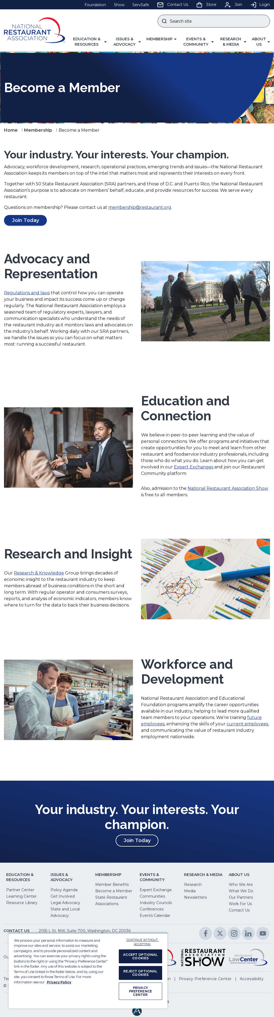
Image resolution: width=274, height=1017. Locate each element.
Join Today (141, 841)
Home (11, 130)
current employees (247, 723)
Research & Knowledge (39, 573)
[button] (88, 42)
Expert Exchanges (193, 467)
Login (260, 4)
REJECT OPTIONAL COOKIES (140, 973)
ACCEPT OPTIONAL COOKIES (140, 956)
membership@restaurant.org (139, 207)
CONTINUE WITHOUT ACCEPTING (142, 942)
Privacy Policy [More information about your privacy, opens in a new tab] (59, 982)
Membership (38, 130)
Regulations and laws (27, 292)
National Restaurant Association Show (228, 488)
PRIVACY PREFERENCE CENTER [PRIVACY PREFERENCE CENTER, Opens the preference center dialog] (140, 991)
